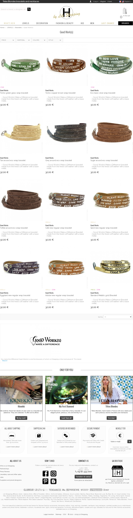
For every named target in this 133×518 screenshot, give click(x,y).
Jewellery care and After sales (10, 474)
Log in (96, 1)
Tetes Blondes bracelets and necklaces (21, 1)
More (4, 361)
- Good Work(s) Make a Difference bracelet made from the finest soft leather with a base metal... (19, 99)
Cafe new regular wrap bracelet (58, 228)
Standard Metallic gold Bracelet (103, 295)
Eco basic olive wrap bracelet (102, 93)
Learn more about (12, 447)
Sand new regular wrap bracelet (103, 228)
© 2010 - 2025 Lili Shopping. (78, 514)
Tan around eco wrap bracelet (12, 160)
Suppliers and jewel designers (11, 480)
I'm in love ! (111, 418)
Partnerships (4, 469)
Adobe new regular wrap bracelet (59, 295)
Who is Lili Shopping (7, 466)
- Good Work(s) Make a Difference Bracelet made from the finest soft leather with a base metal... (65, 234)
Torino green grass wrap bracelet (14, 93)
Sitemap (58, 514)
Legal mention (49, 514)
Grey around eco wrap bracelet (58, 160)
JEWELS (10, 27)
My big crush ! (21, 418)
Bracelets (18, 27)
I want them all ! (66, 418)
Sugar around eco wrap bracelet (104, 160)
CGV (64, 514)
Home (2, 27)
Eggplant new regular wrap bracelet (15, 295)
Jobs (1, 477)
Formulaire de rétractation (83, 480)
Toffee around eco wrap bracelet (14, 228)
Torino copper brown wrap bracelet (60, 93)
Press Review (5, 471)
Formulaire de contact (83, 476)
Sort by (100, 317)
